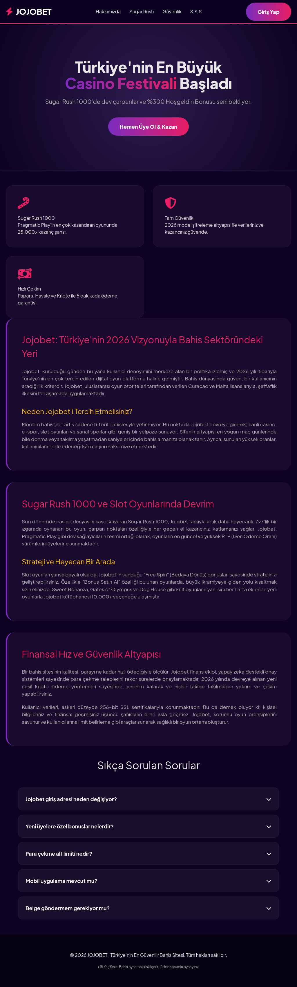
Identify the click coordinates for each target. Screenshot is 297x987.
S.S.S (196, 11)
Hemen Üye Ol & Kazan (148, 126)
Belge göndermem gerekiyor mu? (148, 908)
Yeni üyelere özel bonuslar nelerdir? (148, 826)
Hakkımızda (108, 11)
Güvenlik (171, 11)
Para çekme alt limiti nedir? (148, 853)
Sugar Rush (141, 11)
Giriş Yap (269, 11)
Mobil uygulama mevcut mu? (148, 880)
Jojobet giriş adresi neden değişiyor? (148, 799)
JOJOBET (29, 11)
